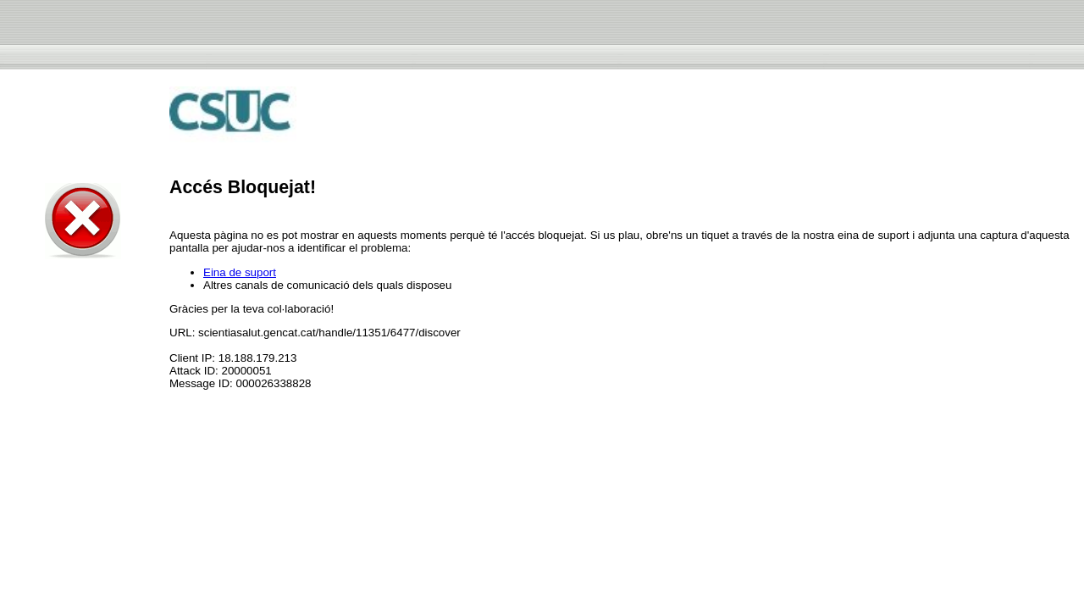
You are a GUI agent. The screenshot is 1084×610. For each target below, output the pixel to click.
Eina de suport (239, 272)
